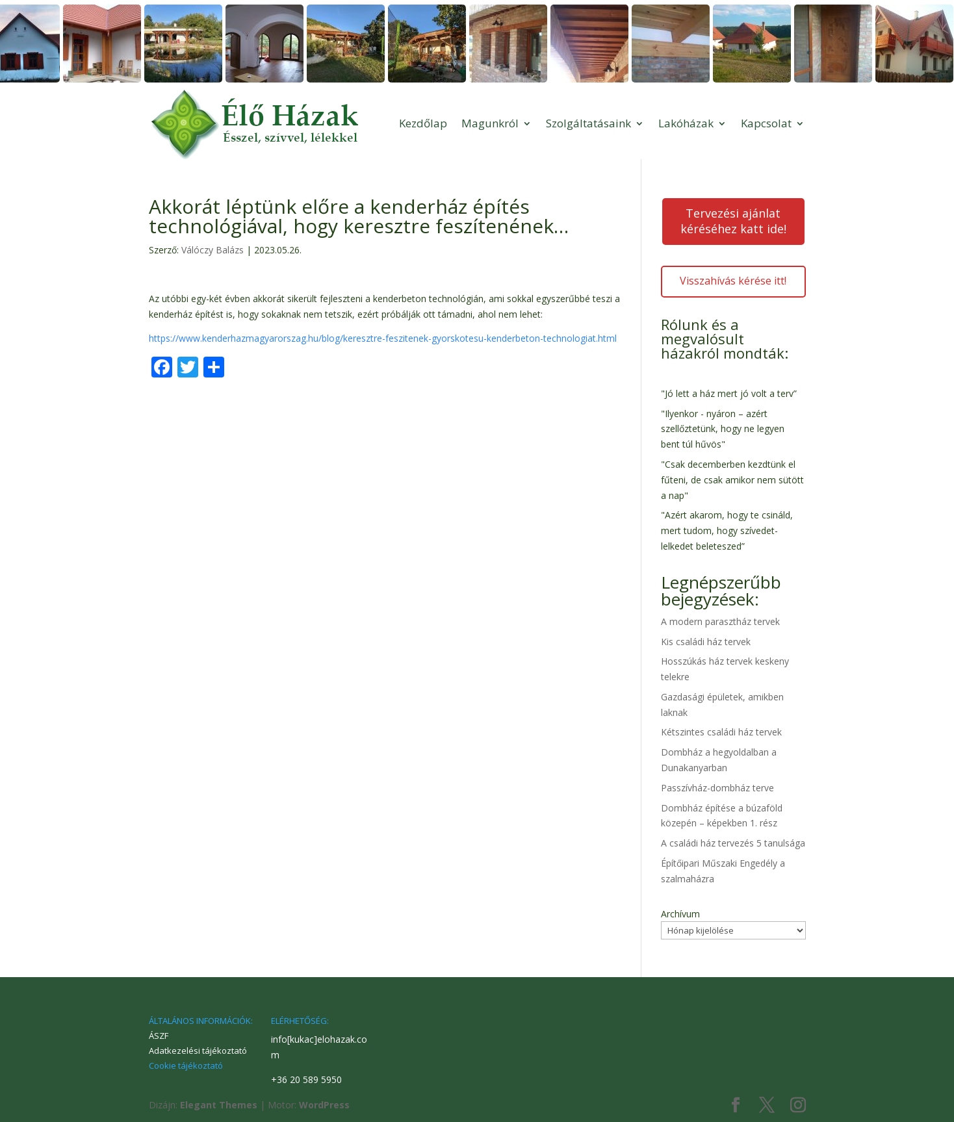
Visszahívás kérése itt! (733, 281)
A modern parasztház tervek (720, 621)
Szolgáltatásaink (588, 123)
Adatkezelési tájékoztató (198, 1050)
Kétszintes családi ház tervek (721, 732)
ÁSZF (158, 1035)
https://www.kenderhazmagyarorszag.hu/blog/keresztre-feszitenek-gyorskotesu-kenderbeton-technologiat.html (383, 338)
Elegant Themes (218, 1105)
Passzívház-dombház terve (717, 788)
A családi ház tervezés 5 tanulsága (733, 843)
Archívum (680, 914)
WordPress (324, 1105)
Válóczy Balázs (212, 250)
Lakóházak (686, 123)
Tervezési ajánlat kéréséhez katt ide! (733, 220)
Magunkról (490, 123)
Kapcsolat (766, 123)
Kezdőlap (423, 123)
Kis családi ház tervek (706, 641)
